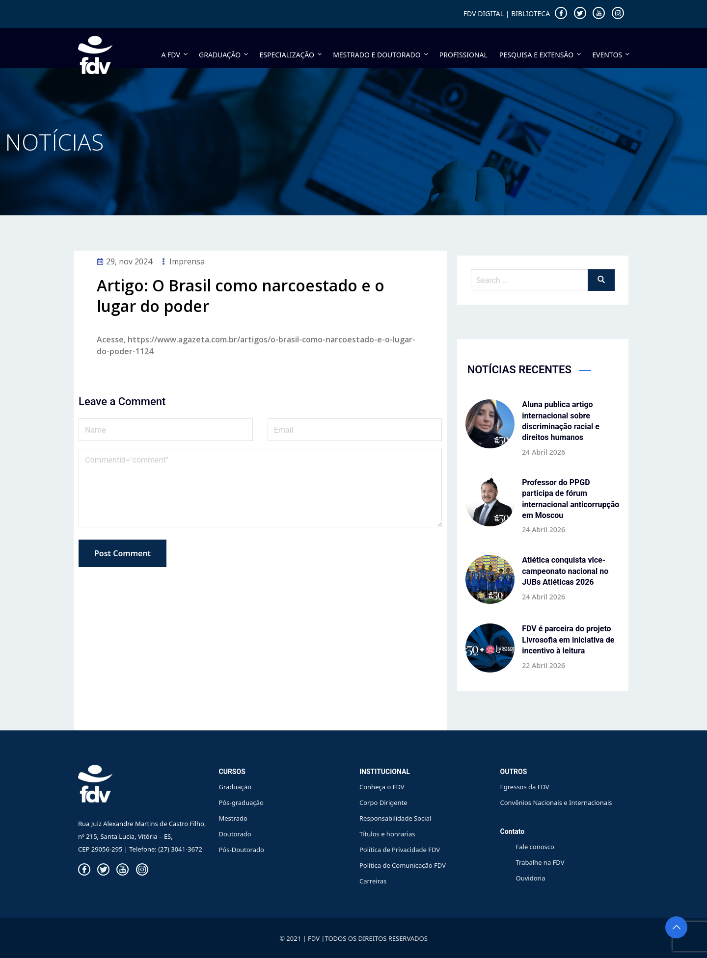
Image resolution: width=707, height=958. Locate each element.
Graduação (235, 786)
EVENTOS (610, 54)
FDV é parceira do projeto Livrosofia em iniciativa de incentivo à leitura (568, 639)
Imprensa (187, 261)
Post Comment (122, 553)
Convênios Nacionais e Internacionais (556, 802)
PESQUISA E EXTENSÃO (540, 54)
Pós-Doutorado (241, 849)
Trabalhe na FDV (540, 862)
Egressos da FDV (524, 786)
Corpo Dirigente (383, 802)
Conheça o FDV (382, 786)
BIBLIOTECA (530, 13)
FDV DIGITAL (483, 13)
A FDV (175, 54)
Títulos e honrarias (387, 833)
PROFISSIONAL (463, 54)
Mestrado (233, 818)
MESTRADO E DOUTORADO (381, 54)
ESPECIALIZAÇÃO (291, 54)
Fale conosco (535, 846)
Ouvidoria (530, 878)
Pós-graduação (241, 802)
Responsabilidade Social (395, 818)
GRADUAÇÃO (224, 54)
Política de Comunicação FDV (402, 865)
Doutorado (235, 833)
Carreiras (372, 881)
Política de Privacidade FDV (399, 849)
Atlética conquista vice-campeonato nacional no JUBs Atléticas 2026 (565, 571)
